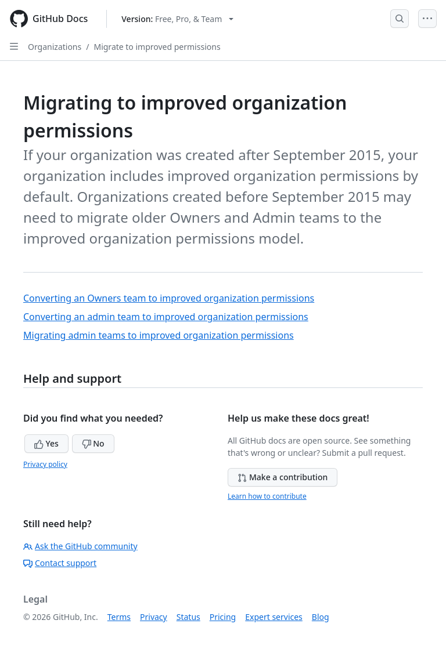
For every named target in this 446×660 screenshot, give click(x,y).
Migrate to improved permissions (156, 46)
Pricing (223, 616)
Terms (119, 616)
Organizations (54, 46)
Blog (320, 616)
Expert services (274, 616)
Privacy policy (45, 464)
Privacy (153, 616)
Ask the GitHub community (80, 546)
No (93, 443)
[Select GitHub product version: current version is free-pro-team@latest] (177, 19)
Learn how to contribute (267, 496)
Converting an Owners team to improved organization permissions (168, 298)
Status (188, 616)
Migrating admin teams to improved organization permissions (158, 335)
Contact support (59, 562)
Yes (46, 443)
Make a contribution (283, 477)
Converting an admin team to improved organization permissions (165, 316)
